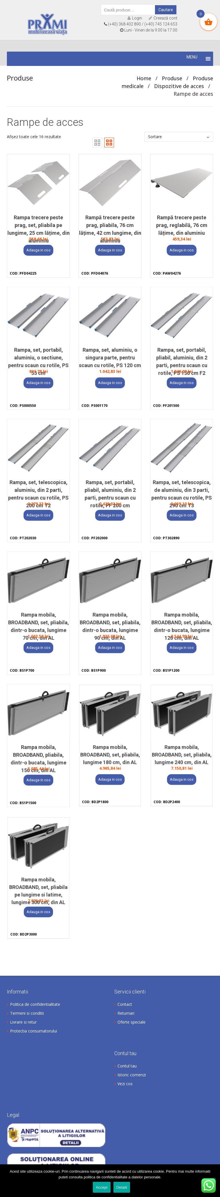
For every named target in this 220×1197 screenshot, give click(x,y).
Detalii (121, 1187)
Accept (101, 1187)
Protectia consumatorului (33, 1031)
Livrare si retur (23, 1022)
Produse (172, 78)
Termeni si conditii (27, 1013)
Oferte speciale (131, 1022)
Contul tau (127, 1066)
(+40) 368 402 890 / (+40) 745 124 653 (140, 24)
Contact (124, 1004)
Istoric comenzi (131, 1074)
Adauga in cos (38, 250)
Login (134, 18)
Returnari (125, 1013)
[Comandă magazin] (178, 137)
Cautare (165, 9)
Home (144, 78)
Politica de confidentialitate (35, 1004)
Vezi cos (125, 1083)
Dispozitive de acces (179, 86)
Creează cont (163, 18)
